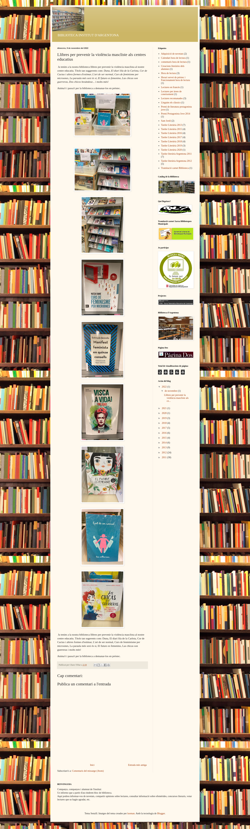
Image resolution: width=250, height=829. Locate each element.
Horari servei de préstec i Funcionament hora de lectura (175, 79)
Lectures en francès (170, 87)
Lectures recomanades (172, 98)
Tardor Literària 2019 (171, 145)
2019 (164, 418)
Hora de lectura (168, 73)
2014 (164, 442)
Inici (92, 765)
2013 (164, 447)
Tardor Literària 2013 (171, 125)
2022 (164, 386)
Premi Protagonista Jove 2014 (175, 113)
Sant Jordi (166, 120)
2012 (164, 452)
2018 (164, 423)
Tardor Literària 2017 (171, 137)
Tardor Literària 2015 (171, 129)
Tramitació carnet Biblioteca (175, 168)
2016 (164, 433)
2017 (164, 428)
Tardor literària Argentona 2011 (176, 153)
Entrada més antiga (137, 765)
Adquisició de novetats (172, 53)
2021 (164, 408)
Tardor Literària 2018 (171, 141)
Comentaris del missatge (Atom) (88, 771)
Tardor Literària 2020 (171, 150)
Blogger (161, 813)
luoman (131, 813)
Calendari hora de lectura (173, 58)
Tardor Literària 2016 (171, 133)
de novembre (171, 391)
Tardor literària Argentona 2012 (176, 161)
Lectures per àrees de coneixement (171, 93)
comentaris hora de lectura (174, 62)
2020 (164, 413)
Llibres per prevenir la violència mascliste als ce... (176, 398)
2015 (164, 437)
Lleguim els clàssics (171, 102)
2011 (164, 457)
